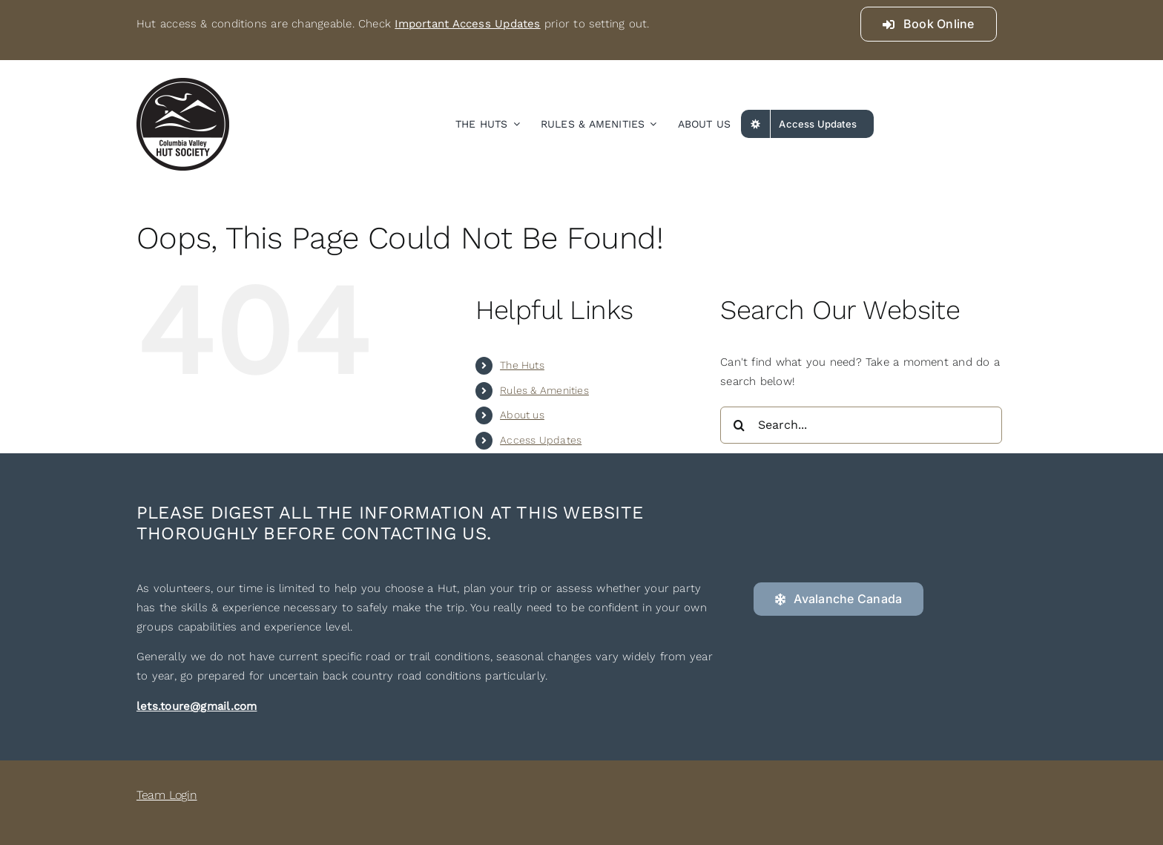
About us (522, 415)
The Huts (522, 365)
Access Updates (541, 440)
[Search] (738, 425)
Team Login (166, 795)
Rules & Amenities (544, 390)
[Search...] (861, 425)
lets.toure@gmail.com (196, 706)
